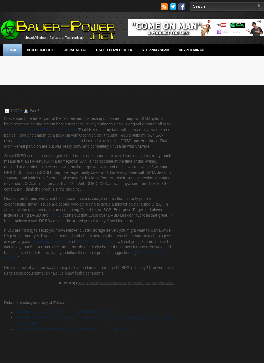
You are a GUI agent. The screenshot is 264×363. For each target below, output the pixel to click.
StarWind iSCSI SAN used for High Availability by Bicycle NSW (69, 312)
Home (12, 50)
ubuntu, (94, 283)
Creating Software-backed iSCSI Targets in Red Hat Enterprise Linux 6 (76, 329)
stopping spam (155, 50)
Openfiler (40, 241)
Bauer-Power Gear (114, 50)
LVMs (54, 215)
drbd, (81, 283)
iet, (130, 283)
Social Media (75, 50)
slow (154, 283)
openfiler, (138, 283)
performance (166, 283)
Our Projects (40, 50)
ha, (87, 283)
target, (123, 283)
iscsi (103, 283)
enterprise (112, 283)
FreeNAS (58, 241)
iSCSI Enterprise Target (96, 241)
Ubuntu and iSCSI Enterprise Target (45, 141)
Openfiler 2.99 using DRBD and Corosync (40, 129)
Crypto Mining (192, 50)
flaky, (148, 283)
